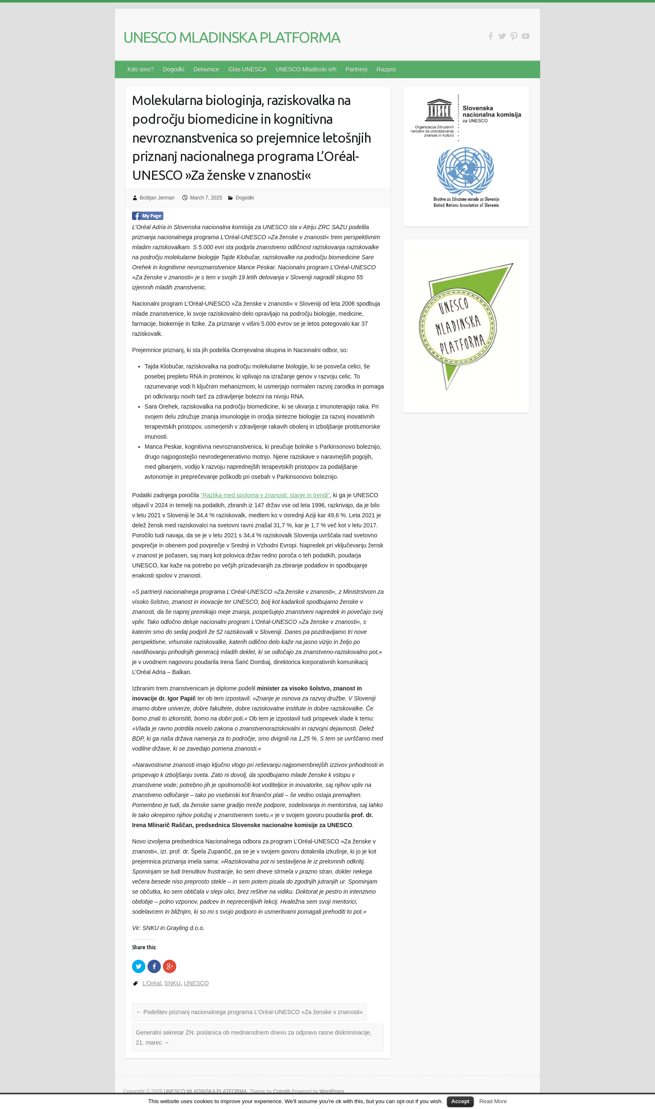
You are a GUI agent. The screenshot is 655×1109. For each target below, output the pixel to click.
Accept (460, 1101)
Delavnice (206, 69)
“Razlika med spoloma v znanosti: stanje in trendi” (265, 495)
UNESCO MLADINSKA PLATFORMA (231, 37)
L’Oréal (151, 983)
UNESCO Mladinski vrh (306, 69)
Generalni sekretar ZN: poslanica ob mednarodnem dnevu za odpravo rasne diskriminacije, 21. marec (253, 1037)
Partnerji (356, 69)
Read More (493, 1101)
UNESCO (196, 983)
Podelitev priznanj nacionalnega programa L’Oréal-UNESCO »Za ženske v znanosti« (249, 1012)
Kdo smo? (140, 69)
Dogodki (173, 69)
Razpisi (386, 69)
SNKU (172, 983)
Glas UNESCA (247, 69)
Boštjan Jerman (157, 198)
